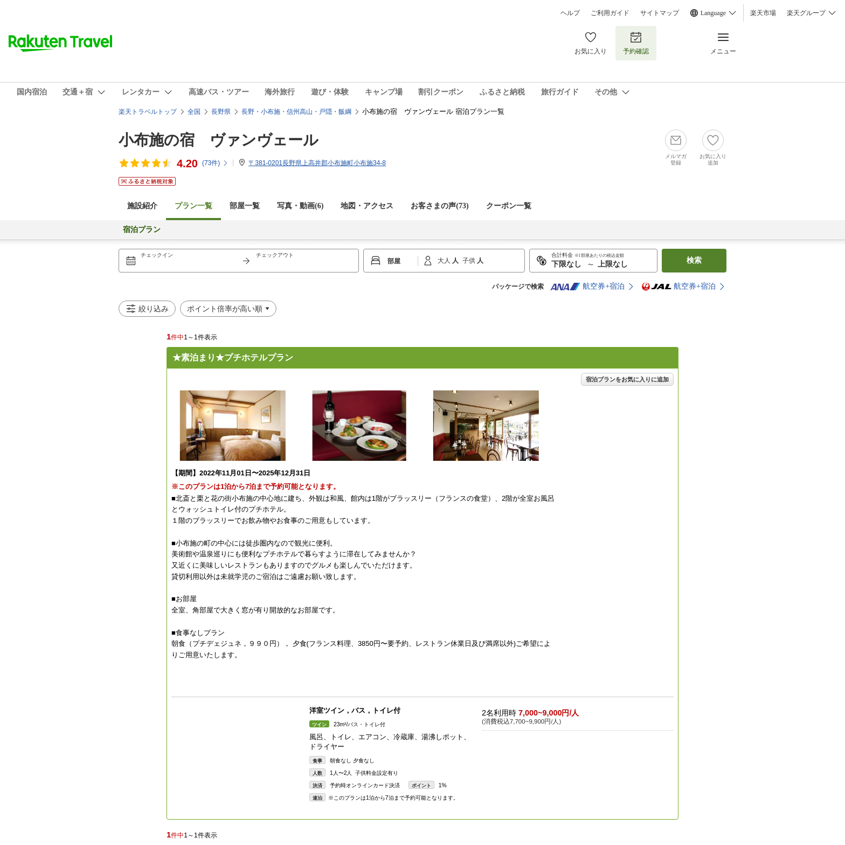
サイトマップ (659, 13)
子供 (469, 260)
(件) (215, 163)
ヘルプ (570, 13)
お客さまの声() (439, 206)
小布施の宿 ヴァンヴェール (218, 140)
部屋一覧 (245, 206)
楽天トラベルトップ (148, 111)
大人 (445, 260)
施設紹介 (142, 206)
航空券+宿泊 (587, 286)
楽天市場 (763, 13)
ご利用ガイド (610, 13)
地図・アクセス (367, 206)
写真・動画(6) (300, 206)
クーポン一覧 (508, 206)
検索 (694, 260)
